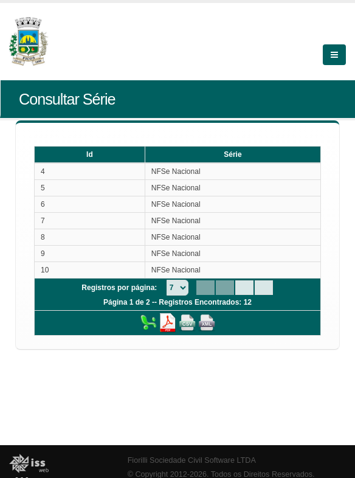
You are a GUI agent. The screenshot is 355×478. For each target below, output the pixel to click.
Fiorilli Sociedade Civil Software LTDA (192, 460)
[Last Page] (264, 287)
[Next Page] (244, 287)
